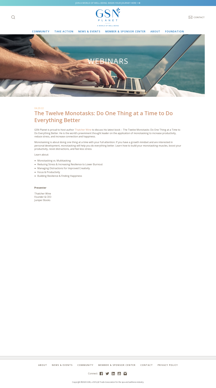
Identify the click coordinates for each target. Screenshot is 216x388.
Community (41, 31)
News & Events (89, 31)
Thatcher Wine (83, 129)
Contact (146, 365)
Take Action (64, 31)
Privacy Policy (168, 365)
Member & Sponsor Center (125, 31)
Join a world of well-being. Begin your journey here (108, 2)
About (155, 31)
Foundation (174, 31)
